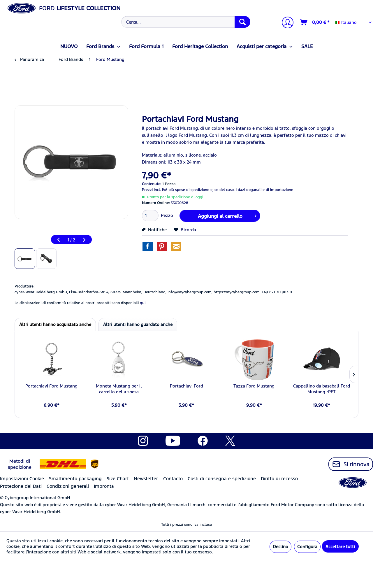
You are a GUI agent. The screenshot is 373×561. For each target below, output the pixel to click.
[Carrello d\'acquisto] (315, 22)
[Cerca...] (185, 22)
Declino (280, 546)
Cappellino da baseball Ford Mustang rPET (321, 389)
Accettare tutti (340, 546)
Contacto (173, 479)
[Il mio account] (285, 23)
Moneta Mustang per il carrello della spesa (119, 389)
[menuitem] (185, 22)
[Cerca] (242, 22)
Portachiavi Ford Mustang (51, 386)
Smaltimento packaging (75, 479)
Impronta (104, 486)
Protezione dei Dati (21, 486)
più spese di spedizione (188, 189)
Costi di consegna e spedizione (222, 479)
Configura (307, 546)
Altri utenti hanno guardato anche (138, 324)
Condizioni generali (68, 486)
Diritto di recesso (279, 479)
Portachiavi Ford (186, 386)
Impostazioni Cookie (22, 479)
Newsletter (146, 479)
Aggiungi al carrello (227, 215)
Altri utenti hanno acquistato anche (55, 324)
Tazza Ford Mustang (254, 386)
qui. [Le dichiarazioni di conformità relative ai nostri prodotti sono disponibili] (143, 303)
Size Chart (118, 479)
